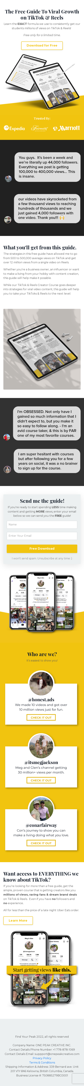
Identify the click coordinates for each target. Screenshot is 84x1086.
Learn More (18, 920)
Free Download (42, 548)
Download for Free (42, 45)
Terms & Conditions (42, 1062)
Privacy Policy (42, 1058)
